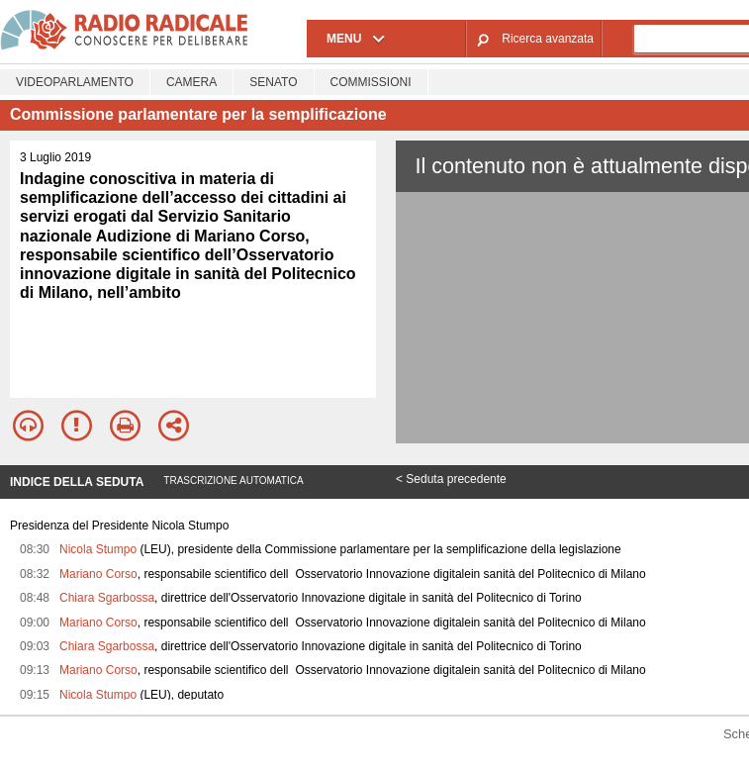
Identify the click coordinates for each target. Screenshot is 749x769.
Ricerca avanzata (548, 39)
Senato (273, 82)
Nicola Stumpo (98, 549)
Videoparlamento (75, 82)
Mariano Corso (98, 574)
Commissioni (371, 82)
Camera (191, 82)
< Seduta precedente (451, 479)
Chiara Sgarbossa (106, 598)
